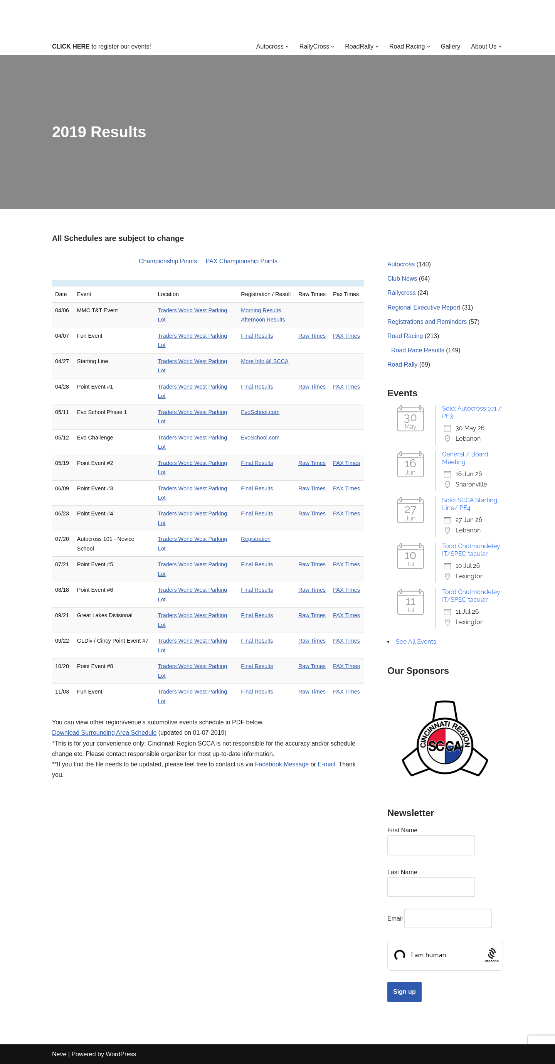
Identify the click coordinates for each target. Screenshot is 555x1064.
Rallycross (401, 293)
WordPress (121, 1054)
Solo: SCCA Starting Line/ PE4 (469, 504)
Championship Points (169, 261)
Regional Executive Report (423, 307)
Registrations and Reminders (427, 321)
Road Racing (405, 336)
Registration (256, 539)
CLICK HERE (71, 46)
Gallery (451, 46)
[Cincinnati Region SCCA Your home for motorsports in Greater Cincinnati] (277, 19)
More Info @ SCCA (264, 361)
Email (395, 918)
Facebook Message (282, 764)
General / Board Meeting (465, 458)
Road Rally (402, 364)
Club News (402, 278)
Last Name (402, 872)
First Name (402, 830)
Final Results (257, 336)
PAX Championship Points (241, 261)
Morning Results (261, 310)
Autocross (401, 264)
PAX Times (346, 336)
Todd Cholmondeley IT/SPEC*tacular (471, 549)
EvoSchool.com (260, 412)
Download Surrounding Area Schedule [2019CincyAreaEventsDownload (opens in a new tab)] (104, 732)
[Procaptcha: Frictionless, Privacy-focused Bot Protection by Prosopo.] (491, 955)
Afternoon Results (263, 320)
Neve (59, 1054)
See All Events (416, 641)
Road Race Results (417, 350)
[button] (287, 46)
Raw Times (312, 336)
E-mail (326, 764)
